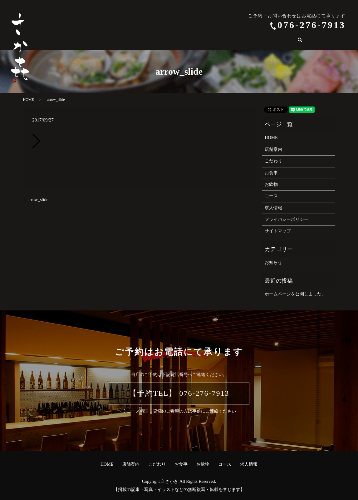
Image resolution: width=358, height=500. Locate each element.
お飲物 (196, 40)
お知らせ (273, 262)
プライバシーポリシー (286, 219)
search (269, 40)
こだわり (146, 40)
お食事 (172, 40)
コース (219, 40)
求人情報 (245, 40)
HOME (92, 40)
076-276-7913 (311, 25)
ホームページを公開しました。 (295, 294)
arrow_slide (38, 199)
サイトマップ (278, 231)
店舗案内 (118, 40)
